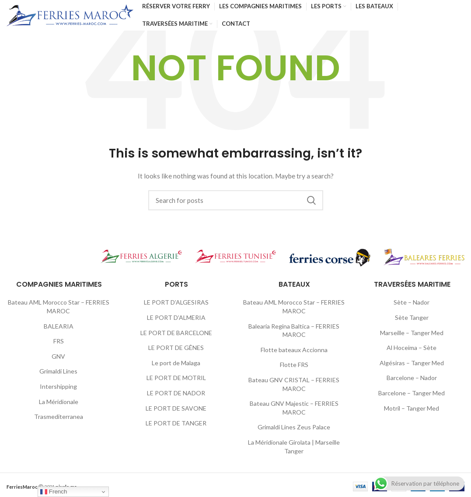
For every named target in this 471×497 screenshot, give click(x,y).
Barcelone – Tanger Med (411, 393)
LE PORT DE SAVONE (176, 408)
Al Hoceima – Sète (411, 347)
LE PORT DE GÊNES (176, 347)
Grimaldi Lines (58, 371)
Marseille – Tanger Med (411, 332)
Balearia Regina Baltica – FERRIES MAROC (293, 330)
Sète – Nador (411, 302)
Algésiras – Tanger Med (412, 363)
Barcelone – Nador (412, 377)
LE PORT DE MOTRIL (176, 377)
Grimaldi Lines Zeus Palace (294, 427)
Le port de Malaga (176, 363)
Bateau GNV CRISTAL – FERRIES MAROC (293, 384)
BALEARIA (58, 326)
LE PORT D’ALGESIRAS (176, 302)
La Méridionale (58, 401)
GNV (58, 356)
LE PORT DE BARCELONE (176, 332)
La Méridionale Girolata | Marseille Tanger (294, 447)
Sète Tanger (412, 317)
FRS (58, 341)
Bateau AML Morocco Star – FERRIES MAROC (58, 306)
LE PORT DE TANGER (176, 423)
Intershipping (58, 386)
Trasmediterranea (58, 416)
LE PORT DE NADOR (176, 393)
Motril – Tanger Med (411, 408)
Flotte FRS (294, 364)
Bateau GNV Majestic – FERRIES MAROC (294, 408)
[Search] (235, 200)
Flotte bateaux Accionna (294, 349)
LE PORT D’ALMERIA (176, 317)
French (53, 491)
